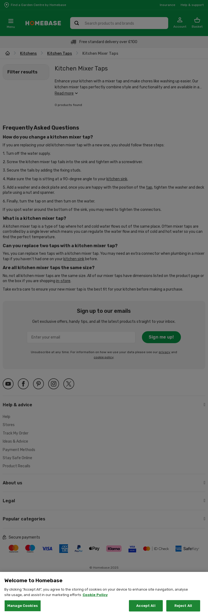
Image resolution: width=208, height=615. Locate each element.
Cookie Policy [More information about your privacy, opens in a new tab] (95, 602)
